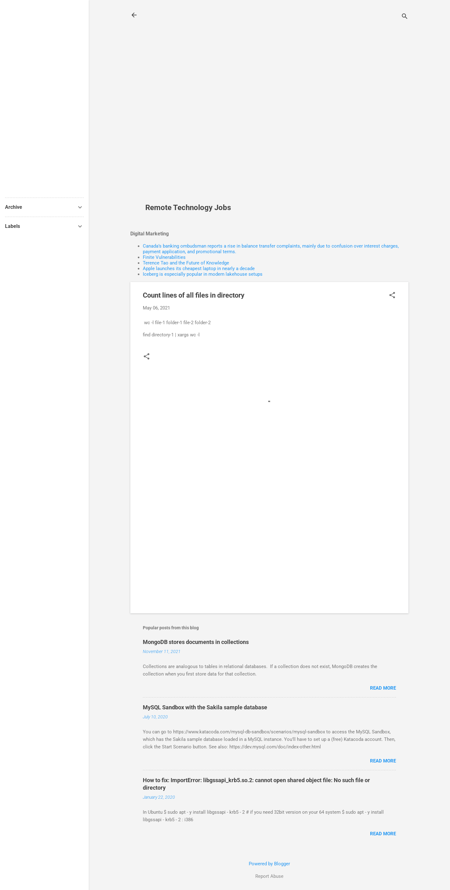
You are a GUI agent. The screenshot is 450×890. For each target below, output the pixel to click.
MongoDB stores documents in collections (196, 642)
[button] (392, 295)
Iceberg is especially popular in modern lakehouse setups (202, 274)
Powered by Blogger (269, 864)
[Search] (404, 17)
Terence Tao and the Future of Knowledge (186, 263)
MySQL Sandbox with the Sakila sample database (205, 707)
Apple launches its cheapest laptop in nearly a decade (199, 268)
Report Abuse (269, 876)
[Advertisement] (190, 105)
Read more (383, 688)
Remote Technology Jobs (188, 207)
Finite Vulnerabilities (164, 257)
